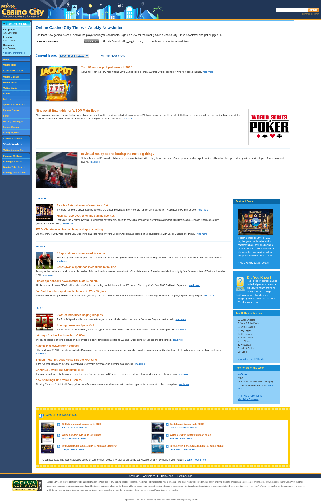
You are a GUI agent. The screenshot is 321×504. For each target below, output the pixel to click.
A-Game (243, 374)
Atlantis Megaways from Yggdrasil (57, 345)
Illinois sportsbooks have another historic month (67, 281)
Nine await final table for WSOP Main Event (67, 110)
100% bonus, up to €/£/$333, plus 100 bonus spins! (197, 446)
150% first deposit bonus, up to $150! (81, 424)
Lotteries (7, 99)
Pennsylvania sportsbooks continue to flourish (86, 267)
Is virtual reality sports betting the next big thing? (117, 154)
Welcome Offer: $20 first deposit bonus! (191, 435)
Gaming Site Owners (14, 167)
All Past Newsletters (113, 55)
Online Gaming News (14, 149)
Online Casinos (11, 76)
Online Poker (10, 82)
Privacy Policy (191, 499)
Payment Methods (12, 155)
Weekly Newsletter (13, 144)
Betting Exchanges (13, 121)
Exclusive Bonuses (12, 138)
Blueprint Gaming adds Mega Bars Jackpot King (66, 359)
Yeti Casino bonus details (182, 449)
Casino (188, 460)
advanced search (310, 14)
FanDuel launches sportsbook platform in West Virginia (71, 291)
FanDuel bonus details (181, 438)
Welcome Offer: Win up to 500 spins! (81, 435)
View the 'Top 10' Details (252, 359)
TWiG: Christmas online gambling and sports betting (69, 229)
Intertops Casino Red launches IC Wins (60, 335)
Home (6, 59)
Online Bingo (10, 87)
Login (130, 41)
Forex (6, 115)
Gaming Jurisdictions (14, 172)
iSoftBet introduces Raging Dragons (80, 315)
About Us (134, 476)
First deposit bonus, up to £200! (187, 424)
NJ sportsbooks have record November (82, 253)
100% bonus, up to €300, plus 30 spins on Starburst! (89, 446)
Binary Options (11, 132)
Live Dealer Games (13, 70)
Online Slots (9, 64)
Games (6, 93)
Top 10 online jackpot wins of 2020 (106, 67)
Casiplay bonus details (73, 449)
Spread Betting (11, 126)
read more (208, 72)
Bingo (203, 460)
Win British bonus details (74, 438)
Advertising (149, 476)
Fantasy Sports (11, 110)
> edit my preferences (14, 53)
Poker (196, 460)
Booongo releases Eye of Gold (76, 325)
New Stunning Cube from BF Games (59, 380)
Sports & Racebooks (14, 104)
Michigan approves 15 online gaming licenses (86, 215)
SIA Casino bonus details (74, 427)
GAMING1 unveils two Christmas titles (60, 369)
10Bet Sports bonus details (183, 427)
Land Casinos (184, 476)
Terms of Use (177, 499)
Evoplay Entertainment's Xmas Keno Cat (82, 205)
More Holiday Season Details (254, 263)
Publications (166, 476)
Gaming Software (12, 161)
